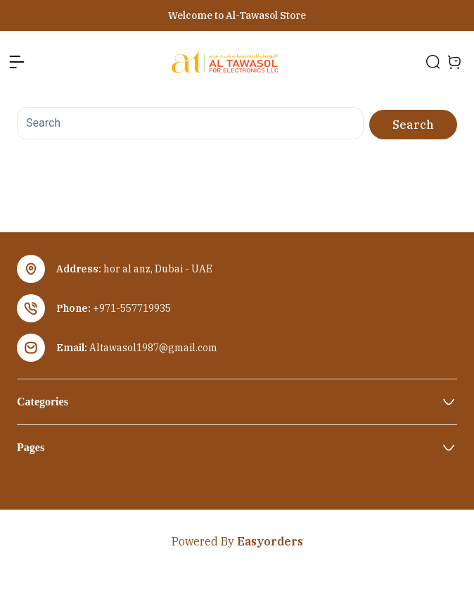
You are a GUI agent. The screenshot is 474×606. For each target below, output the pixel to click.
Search (413, 125)
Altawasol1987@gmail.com (153, 347)
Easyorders (270, 541)
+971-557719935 (132, 308)
